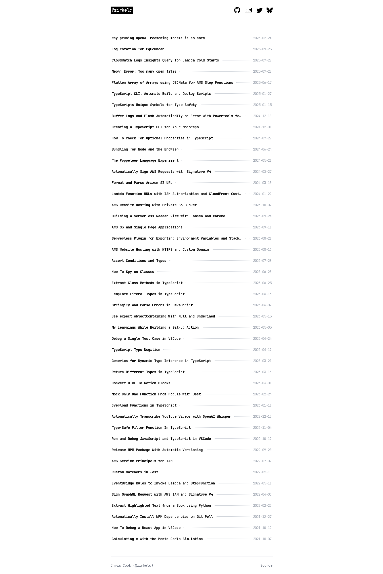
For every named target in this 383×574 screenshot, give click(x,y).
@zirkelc (122, 10)
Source (266, 565)
